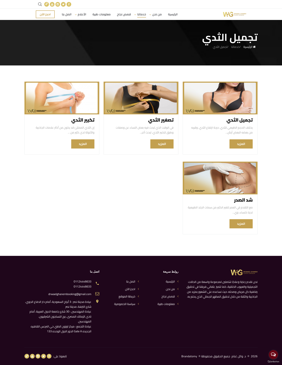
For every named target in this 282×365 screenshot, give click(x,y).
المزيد (241, 144)
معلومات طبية (101, 14)
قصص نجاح (124, 14)
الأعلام (82, 14)
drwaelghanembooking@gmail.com (69, 294)
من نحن (157, 14)
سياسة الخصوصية (124, 304)
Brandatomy (189, 356)
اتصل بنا (67, 14)
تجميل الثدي (239, 120)
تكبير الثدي (82, 120)
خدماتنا (141, 14)
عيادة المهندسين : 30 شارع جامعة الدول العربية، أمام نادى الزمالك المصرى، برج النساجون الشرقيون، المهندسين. (60, 316)
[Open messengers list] (273, 354)
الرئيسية (173, 14)
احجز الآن (45, 14)
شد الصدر (243, 200)
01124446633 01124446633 (82, 284)
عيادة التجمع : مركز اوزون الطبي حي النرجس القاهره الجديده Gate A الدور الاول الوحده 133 (61, 329)
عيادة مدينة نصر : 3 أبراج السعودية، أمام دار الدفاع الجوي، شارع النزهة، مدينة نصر (58, 304)
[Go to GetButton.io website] (273, 361)
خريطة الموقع (127, 296)
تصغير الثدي (161, 120)
